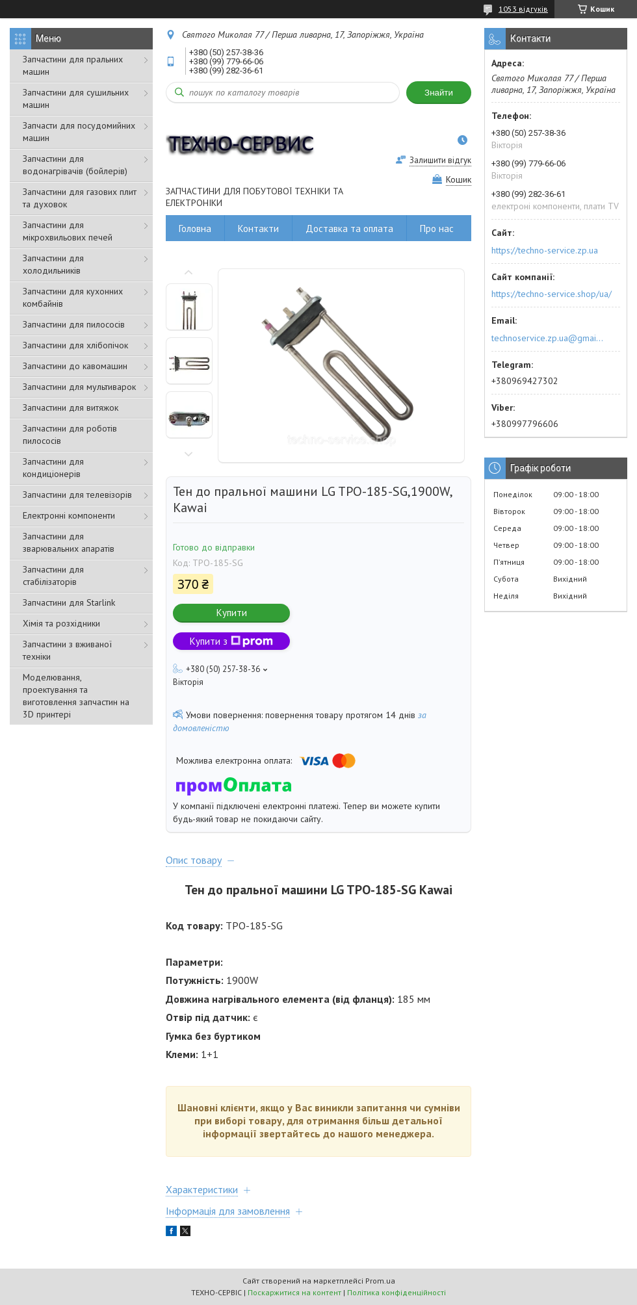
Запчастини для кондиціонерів (53, 468)
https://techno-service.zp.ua (544, 250)
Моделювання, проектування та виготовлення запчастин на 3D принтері (76, 695)
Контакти (258, 228)
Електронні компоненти (69, 515)
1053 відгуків (523, 9)
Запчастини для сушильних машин (76, 98)
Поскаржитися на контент (294, 1292)
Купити (231, 612)
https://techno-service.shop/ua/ (551, 294)
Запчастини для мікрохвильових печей (67, 231)
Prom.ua (380, 1281)
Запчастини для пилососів (74, 324)
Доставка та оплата (349, 228)
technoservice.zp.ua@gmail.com (548, 338)
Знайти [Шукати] (438, 92)
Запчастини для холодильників (53, 264)
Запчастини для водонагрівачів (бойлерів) (75, 165)
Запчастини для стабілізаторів (53, 575)
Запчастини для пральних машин (73, 65)
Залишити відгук (440, 160)
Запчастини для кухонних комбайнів (73, 297)
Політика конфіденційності (396, 1292)
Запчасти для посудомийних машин (79, 132)
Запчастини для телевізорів (77, 494)
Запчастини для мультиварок (79, 387)
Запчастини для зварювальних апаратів (68, 542)
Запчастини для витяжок (70, 407)
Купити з (231, 641)
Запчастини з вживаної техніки (67, 650)
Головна (195, 228)
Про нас (437, 228)
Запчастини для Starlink (69, 602)
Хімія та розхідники (61, 623)
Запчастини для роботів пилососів (70, 434)
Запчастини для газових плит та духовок (79, 198)
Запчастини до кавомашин (75, 366)
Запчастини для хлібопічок (75, 345)
